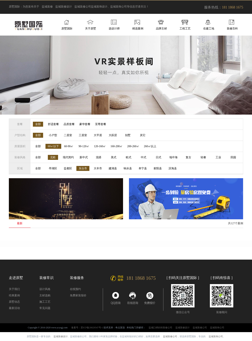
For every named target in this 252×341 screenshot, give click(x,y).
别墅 (128, 135)
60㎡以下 (53, 146)
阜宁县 (143, 168)
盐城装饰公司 (217, 327)
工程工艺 (185, 28)
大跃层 (113, 135)
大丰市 (98, 168)
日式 (158, 157)
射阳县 (158, 168)
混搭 (98, 157)
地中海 (173, 157)
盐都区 (68, 168)
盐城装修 (47, 6)
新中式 (84, 157)
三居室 (83, 135)
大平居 (98, 135)
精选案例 (137, 28)
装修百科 (232, 28)
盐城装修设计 (63, 6)
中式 (143, 157)
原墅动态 (14, 301)
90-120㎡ (84, 146)
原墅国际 (66, 28)
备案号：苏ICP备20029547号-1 (87, 327)
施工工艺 (44, 301)
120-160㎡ (100, 146)
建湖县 (113, 168)
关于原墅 (90, 28)
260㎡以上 (150, 146)
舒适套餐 (53, 124)
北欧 (53, 157)
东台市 (83, 168)
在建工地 (208, 28)
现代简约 (68, 157)
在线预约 (75, 289)
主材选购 (44, 295)
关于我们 (14, 289)
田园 (233, 157)
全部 (38, 124)
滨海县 (173, 168)
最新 (19, 223)
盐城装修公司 (82, 6)
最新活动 (14, 308)
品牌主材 (161, 28)
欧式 (128, 157)
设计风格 (44, 289)
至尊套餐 (100, 124)
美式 (113, 157)
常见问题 (44, 308)
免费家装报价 (78, 295)
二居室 (68, 135)
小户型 (53, 135)
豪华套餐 (84, 124)
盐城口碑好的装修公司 (160, 327)
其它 (142, 135)
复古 (188, 157)
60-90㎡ (68, 146)
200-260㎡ (133, 146)
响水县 (128, 168)
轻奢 (203, 157)
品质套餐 (69, 124)
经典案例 (14, 295)
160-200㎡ (116, 146)
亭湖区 (53, 168)
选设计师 (114, 28)
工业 (218, 157)
